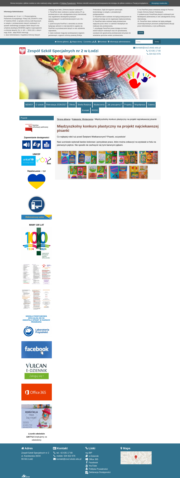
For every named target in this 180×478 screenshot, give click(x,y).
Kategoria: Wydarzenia (82, 119)
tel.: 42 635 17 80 (63, 453)
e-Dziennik (92, 456)
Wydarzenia (99, 105)
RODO (95, 110)
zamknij (141, 32)
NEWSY (29, 105)
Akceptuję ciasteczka (159, 3)
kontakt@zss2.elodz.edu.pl (147, 48)
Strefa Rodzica (84, 105)
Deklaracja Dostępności (98, 472)
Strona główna (62, 42)
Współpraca (139, 105)
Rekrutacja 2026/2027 (56, 105)
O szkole (40, 105)
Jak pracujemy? (114, 105)
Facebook (91, 462)
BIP (88, 453)
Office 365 (91, 459)
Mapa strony (76, 42)
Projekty (128, 105)
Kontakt (85, 110)
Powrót (24, 118)
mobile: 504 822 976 (64, 456)
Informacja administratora (119, 42)
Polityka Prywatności (96, 469)
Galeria (151, 105)
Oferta (72, 105)
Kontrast (102, 42)
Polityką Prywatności (68, 3)
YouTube (91, 465)
